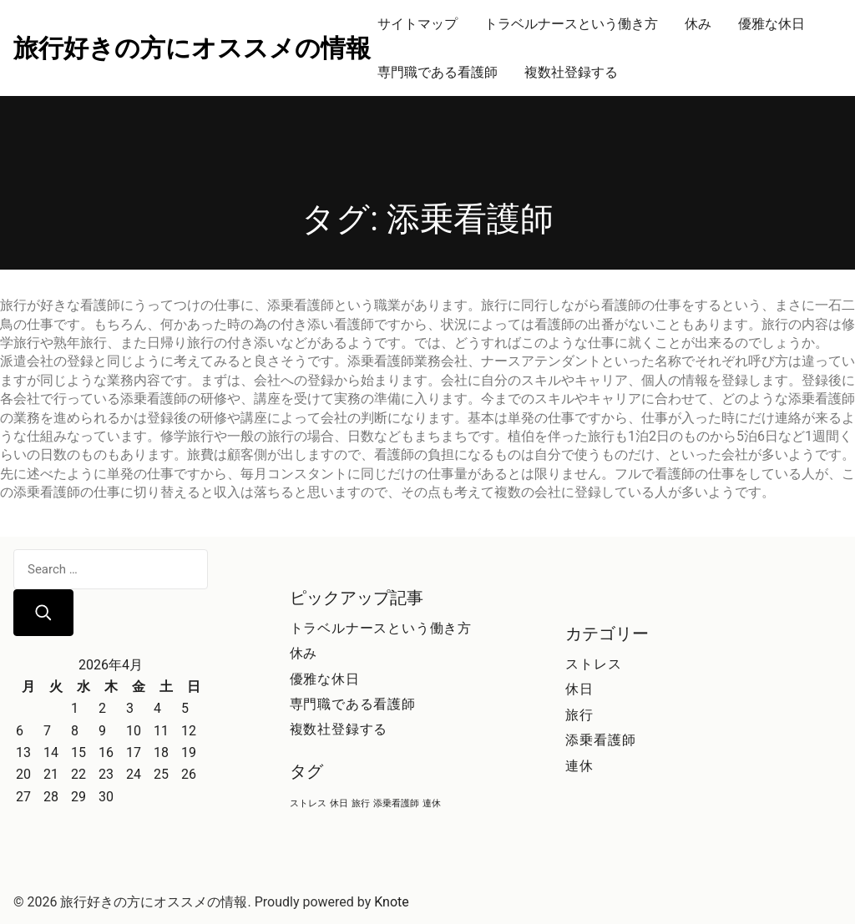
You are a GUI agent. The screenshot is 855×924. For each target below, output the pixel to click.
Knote (391, 902)
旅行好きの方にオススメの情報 (192, 48)
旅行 (579, 715)
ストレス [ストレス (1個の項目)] (308, 803)
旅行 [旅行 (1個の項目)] (361, 803)
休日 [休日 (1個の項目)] (339, 803)
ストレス (593, 664)
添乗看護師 (600, 740)
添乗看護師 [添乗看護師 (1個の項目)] (396, 803)
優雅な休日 (771, 24)
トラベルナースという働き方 (571, 24)
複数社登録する (571, 72)
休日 (579, 689)
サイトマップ (417, 24)
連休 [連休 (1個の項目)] (431, 803)
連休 (579, 766)
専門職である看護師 (437, 72)
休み (698, 24)
